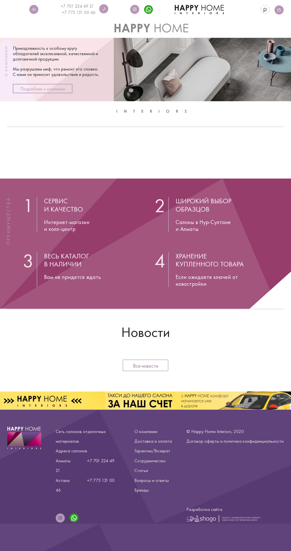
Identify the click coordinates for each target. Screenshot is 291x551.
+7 (65, 12)
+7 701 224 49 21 (77, 6)
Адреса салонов (71, 451)
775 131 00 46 (81, 12)
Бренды (141, 490)
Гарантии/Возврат (152, 451)
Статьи (141, 470)
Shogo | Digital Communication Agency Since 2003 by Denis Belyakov (223, 519)
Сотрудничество (150, 461)
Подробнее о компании (42, 89)
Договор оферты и (235, 441)
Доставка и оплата (153, 441)
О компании (145, 431)
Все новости (145, 365)
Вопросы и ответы (151, 480)
